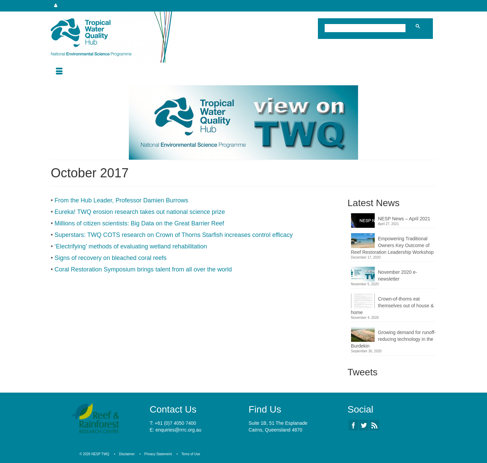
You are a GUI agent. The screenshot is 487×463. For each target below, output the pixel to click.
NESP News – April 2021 (404, 218)
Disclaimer (127, 454)
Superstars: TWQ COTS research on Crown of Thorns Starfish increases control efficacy (173, 235)
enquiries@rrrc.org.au (179, 430)
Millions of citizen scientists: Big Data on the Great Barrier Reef (139, 223)
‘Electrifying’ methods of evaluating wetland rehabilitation (130, 246)
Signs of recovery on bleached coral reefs (110, 258)
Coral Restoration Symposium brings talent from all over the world (143, 269)
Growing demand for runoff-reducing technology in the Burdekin (393, 339)
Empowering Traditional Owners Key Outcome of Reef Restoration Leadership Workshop (392, 245)
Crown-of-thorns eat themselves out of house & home (392, 305)
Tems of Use (190, 454)
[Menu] (59, 71)
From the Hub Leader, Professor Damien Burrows (121, 200)
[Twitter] (364, 425)
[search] (366, 28)
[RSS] (374, 425)
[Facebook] (353, 425)
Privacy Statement (158, 454)
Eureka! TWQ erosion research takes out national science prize (139, 211)
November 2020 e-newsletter (397, 275)
